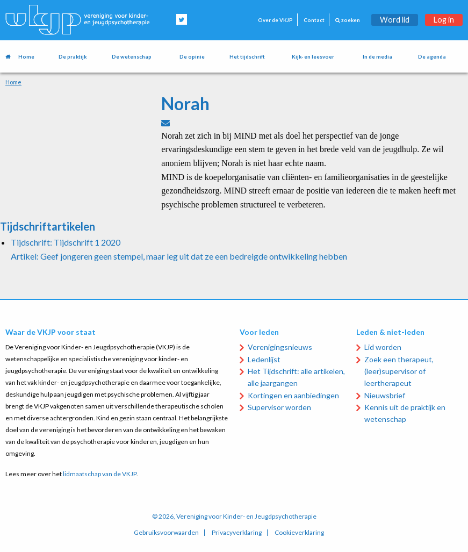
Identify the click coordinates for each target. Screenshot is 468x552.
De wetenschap (132, 57)
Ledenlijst (264, 359)
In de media (377, 57)
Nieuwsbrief (384, 395)
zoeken (347, 20)
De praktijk (73, 57)
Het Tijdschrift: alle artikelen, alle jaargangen (296, 377)
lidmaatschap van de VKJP (99, 474)
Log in (444, 19)
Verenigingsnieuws (280, 347)
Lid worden (382, 347)
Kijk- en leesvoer (313, 57)
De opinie (192, 57)
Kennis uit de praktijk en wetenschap (404, 413)
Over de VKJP (275, 20)
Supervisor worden (279, 407)
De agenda (432, 57)
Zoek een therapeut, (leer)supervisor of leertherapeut (399, 371)
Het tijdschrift (247, 57)
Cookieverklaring (299, 532)
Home (26, 57)
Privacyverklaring (237, 532)
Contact (314, 20)
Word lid (394, 19)
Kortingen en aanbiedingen (293, 395)
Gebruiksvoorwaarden (166, 532)
